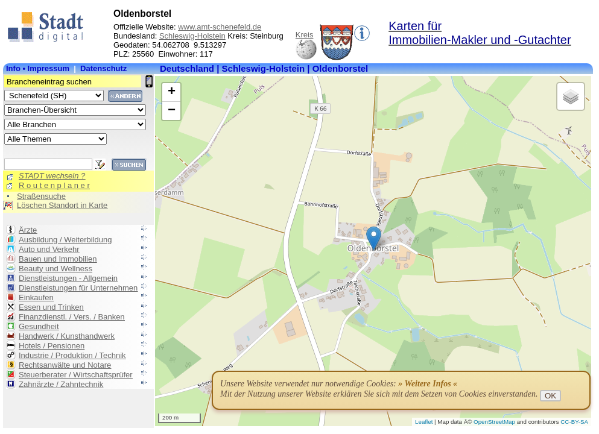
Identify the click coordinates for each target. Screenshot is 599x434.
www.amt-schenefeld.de (219, 26)
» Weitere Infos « (427, 383)
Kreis (305, 34)
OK (550, 395)
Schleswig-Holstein (192, 35)
